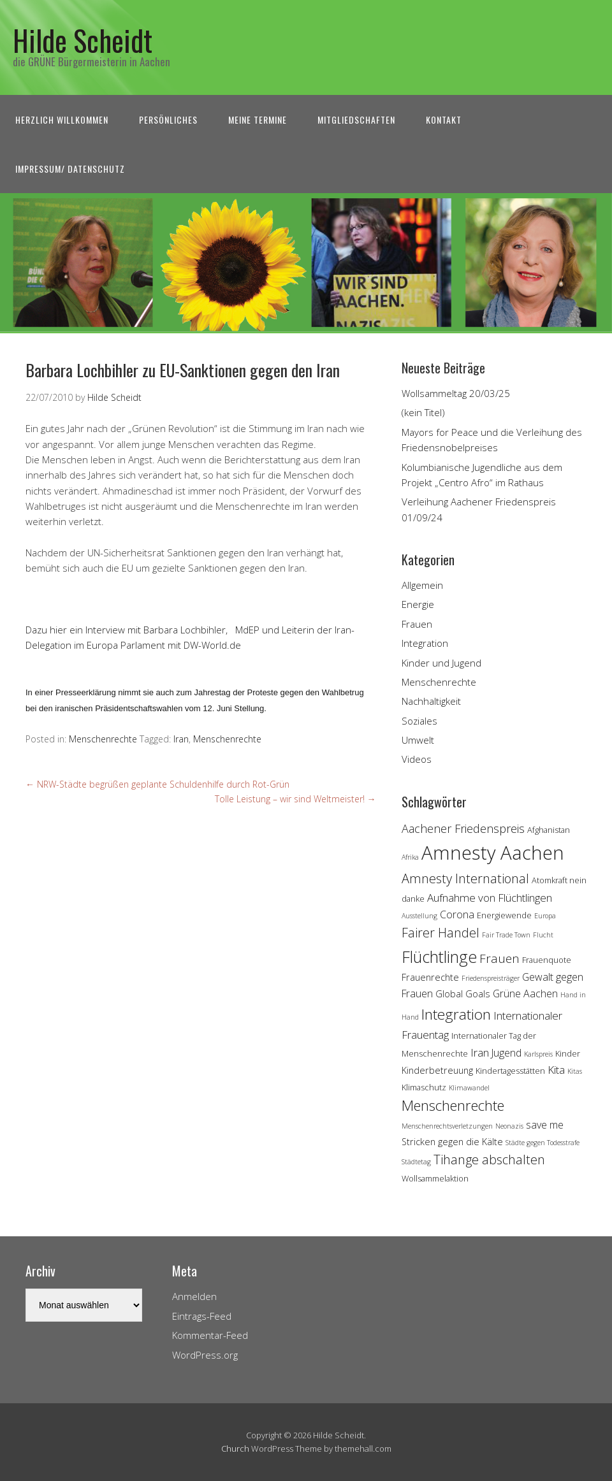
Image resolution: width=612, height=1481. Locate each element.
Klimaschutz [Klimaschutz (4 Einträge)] (424, 1087)
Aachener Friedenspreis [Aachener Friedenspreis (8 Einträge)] (463, 828)
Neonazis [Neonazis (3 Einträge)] (509, 1126)
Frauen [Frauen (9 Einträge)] (499, 958)
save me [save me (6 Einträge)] (545, 1125)
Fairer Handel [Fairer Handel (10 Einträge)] (440, 932)
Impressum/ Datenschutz (70, 168)
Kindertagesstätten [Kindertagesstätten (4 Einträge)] (510, 1070)
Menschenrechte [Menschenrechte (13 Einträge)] (453, 1105)
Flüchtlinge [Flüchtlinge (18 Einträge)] (439, 956)
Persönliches (168, 119)
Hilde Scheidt (82, 39)
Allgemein (422, 585)
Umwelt (418, 739)
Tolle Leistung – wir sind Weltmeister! (295, 799)
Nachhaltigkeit (431, 701)
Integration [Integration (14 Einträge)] (456, 1014)
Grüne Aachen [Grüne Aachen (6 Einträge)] (525, 993)
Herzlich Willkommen (61, 119)
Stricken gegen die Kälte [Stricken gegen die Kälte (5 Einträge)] (452, 1142)
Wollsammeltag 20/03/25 (456, 393)
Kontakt (444, 119)
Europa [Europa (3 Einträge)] (545, 915)
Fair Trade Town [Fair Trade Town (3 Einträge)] (506, 934)
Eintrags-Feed (201, 1316)
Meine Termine (257, 119)
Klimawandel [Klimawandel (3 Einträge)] (469, 1087)
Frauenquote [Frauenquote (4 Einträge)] (546, 959)
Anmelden (194, 1296)
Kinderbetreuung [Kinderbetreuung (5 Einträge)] (437, 1070)
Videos (417, 759)
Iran (181, 739)
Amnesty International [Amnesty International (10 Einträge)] (465, 878)
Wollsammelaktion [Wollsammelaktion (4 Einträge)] (435, 1178)
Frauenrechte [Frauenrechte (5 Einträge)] (430, 977)
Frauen (417, 624)
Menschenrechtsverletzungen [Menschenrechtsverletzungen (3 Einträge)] (447, 1126)
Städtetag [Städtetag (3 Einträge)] (416, 1161)
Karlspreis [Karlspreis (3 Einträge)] (538, 1054)
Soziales (419, 720)
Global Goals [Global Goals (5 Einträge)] (462, 994)
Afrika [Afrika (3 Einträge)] (410, 857)
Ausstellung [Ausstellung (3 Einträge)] (419, 915)
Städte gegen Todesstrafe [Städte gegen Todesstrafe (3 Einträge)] (542, 1142)
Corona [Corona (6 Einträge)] (457, 914)
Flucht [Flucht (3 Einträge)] (543, 934)
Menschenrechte (103, 739)
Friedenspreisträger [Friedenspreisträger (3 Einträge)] (491, 978)
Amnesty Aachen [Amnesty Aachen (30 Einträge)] (492, 852)
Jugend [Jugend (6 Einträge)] (506, 1053)
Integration (425, 643)
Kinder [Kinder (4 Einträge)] (567, 1053)
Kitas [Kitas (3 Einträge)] (574, 1071)
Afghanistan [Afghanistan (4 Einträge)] (548, 829)
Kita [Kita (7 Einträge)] (556, 1069)
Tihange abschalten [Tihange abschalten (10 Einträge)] (489, 1159)
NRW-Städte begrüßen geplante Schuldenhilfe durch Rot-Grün (157, 784)
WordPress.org (205, 1354)
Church (235, 1448)
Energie (418, 604)
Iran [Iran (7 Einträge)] (479, 1052)
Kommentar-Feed (210, 1335)
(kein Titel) (423, 412)
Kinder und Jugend (441, 662)
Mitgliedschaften (356, 119)
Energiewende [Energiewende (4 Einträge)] (504, 915)
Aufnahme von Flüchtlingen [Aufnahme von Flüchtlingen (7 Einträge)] (489, 897)
